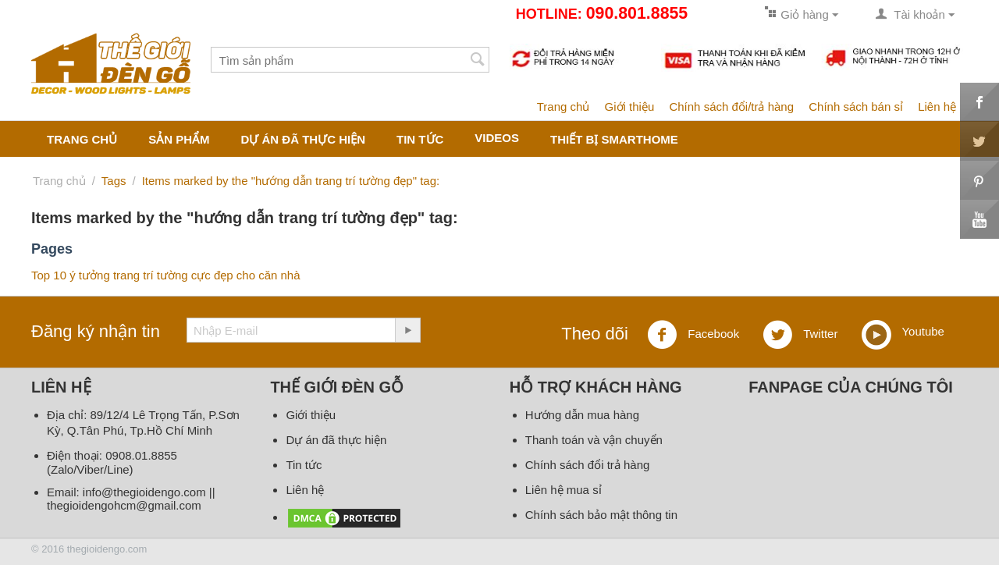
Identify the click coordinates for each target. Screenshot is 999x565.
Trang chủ (563, 106)
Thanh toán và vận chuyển (594, 439)
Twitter (800, 335)
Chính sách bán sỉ (856, 106)
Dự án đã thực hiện (303, 139)
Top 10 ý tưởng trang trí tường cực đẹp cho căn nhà (165, 275)
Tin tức (304, 464)
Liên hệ (937, 106)
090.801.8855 (637, 13)
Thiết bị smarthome (614, 139)
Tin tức (419, 139)
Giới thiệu (630, 106)
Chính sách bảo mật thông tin (601, 514)
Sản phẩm (178, 139)
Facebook (693, 335)
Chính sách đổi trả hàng (587, 464)
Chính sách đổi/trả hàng (731, 106)
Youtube (903, 333)
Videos (497, 137)
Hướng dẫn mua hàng (582, 414)
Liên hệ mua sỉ (563, 489)
